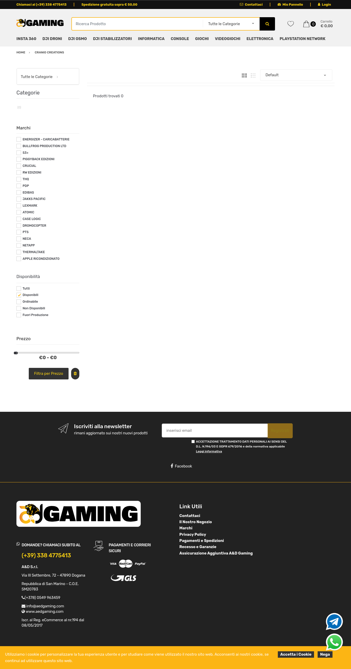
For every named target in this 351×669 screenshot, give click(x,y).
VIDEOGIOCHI (227, 38)
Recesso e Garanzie (197, 546)
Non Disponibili (34, 308)
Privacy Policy (192, 534)
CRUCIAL (29, 166)
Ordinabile (30, 301)
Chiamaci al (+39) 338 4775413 (41, 4)
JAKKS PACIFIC (34, 199)
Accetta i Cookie (296, 654)
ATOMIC (28, 212)
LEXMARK (30, 205)
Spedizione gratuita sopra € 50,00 (109, 4)
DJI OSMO (77, 38)
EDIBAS (28, 192)
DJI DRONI (52, 38)
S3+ (26, 153)
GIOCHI (202, 38)
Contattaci (251, 4)
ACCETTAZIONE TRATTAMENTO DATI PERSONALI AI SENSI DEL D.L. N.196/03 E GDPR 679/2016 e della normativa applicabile (241, 446)
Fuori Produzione (35, 315)
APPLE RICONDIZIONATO (41, 259)
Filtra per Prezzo (48, 373)
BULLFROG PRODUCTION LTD (44, 146)
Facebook (181, 466)
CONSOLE (180, 38)
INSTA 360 (26, 38)
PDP (26, 186)
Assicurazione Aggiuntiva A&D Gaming (216, 553)
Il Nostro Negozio (195, 522)
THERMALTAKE (34, 252)
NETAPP (29, 245)
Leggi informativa (209, 451)
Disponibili (30, 295)
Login (324, 4)
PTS (26, 232)
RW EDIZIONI (32, 172)
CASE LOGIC (32, 219)
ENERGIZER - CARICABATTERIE (46, 139)
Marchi (186, 528)
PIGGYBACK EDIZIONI (38, 159)
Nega (325, 654)
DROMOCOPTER (34, 225)
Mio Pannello (290, 4)
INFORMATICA (151, 38)
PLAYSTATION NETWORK (302, 38)
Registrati (280, 430)
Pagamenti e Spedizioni (201, 540)
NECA (27, 239)
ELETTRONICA (259, 38)
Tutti (26, 288)
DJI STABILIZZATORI (112, 38)
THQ (26, 179)
